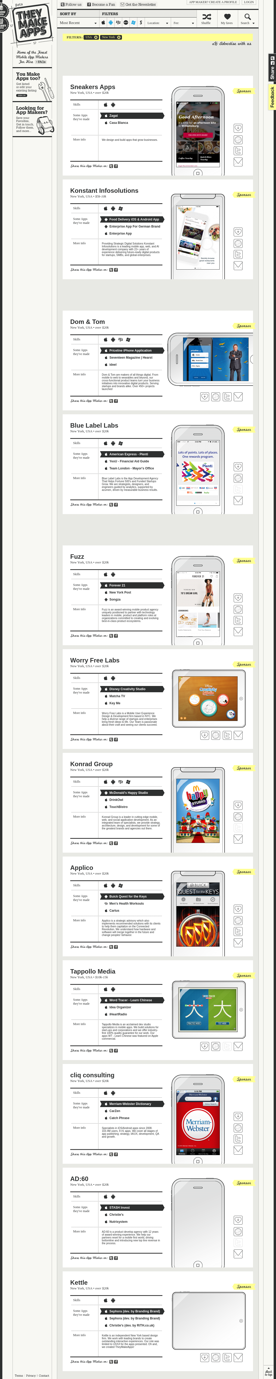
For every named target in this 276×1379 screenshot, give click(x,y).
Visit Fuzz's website (238, 609)
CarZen (112, 1111)
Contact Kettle (238, 1357)
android (111, 22)
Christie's (114, 1215)
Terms (19, 1375)
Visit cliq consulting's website (238, 1128)
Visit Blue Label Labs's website (238, 478)
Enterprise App (118, 233)
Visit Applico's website (238, 920)
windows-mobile (133, 22)
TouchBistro (116, 807)
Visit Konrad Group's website (238, 816)
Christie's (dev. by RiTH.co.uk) (129, 1325)
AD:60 (79, 1178)
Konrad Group (91, 763)
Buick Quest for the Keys (125, 896)
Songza (112, 599)
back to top (268, 1372)
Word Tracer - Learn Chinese (128, 1000)
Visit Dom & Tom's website (215, 396)
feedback (271, 97)
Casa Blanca (116, 123)
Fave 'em (238, 128)
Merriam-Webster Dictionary (127, 1104)
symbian (141, 22)
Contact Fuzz (238, 631)
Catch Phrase (117, 1118)
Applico (81, 867)
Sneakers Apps (92, 86)
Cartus (111, 910)
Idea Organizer (117, 1007)
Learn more (41, 62)
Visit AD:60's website (238, 1231)
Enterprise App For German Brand (132, 226)
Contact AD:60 (238, 1253)
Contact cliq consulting (238, 1150)
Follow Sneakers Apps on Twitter (238, 150)
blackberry (118, 22)
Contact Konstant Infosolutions (238, 265)
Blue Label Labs (94, 425)
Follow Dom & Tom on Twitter (227, 396)
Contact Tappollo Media (238, 1046)
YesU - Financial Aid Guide (126, 461)
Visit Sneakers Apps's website (238, 139)
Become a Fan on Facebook (101, 4)
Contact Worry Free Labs (238, 735)
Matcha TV (114, 696)
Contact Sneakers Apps (238, 162)
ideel (110, 365)
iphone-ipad (103, 22)
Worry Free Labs (95, 660)
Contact (44, 1375)
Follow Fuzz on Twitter (238, 620)
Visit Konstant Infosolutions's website (238, 243)
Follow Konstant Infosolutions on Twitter (238, 254)
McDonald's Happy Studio (126, 793)
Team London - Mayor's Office (129, 468)
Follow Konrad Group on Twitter (238, 827)
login (249, 2)
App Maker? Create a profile (213, 2)
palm (126, 22)
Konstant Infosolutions (104, 190)
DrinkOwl (113, 800)
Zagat (111, 116)
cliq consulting (92, 1075)
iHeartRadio (115, 1014)
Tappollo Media (92, 971)
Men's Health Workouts (124, 903)
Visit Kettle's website (215, 1357)
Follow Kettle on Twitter (227, 1357)
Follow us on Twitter (71, 4)
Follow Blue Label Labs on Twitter (238, 489)
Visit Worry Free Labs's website (215, 735)
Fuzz (77, 556)
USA (88, 37)
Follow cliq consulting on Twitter (238, 1138)
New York (107, 37)
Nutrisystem (115, 1222)
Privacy (31, 1375)
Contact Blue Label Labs (238, 500)
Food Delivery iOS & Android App (131, 219)
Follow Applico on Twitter (238, 931)
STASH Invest (117, 1208)
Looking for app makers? (35, 119)
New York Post (117, 592)
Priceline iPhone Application (128, 350)
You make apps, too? (35, 84)
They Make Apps (28, 25)
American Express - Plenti (126, 454)
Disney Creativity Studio (124, 689)
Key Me (112, 703)
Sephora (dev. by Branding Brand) (132, 1311)
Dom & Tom (87, 321)
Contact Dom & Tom (238, 396)
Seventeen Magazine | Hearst (128, 357)
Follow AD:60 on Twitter (238, 1242)
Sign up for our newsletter (138, 4)
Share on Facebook (272, 63)
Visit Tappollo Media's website (215, 1046)
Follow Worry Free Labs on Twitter (227, 735)
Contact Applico (238, 942)
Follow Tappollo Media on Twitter (227, 1046)
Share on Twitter (272, 58)
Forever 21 (114, 585)
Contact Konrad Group (238, 839)
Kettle (79, 1282)
